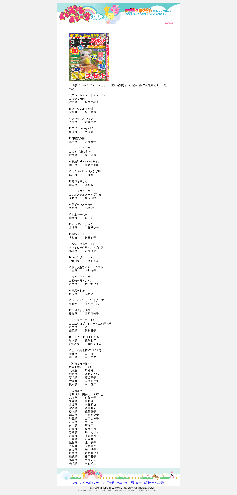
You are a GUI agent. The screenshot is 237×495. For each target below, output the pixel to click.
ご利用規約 (108, 482)
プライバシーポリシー (85, 482)
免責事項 (122, 482)
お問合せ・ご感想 (154, 482)
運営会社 (135, 482)
